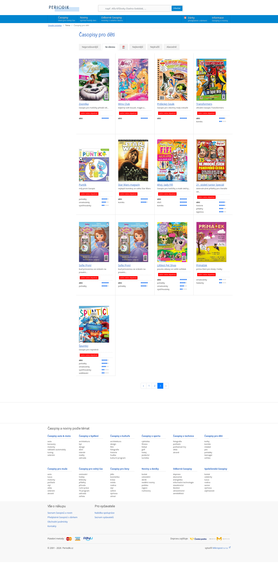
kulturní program (118, 458)
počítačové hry (179, 447)
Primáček (201, 265)
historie (113, 452)
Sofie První (85, 265)
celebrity (208, 476)
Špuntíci (83, 346)
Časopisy (66, 19)
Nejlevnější (137, 46)
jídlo (112, 474)
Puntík (82, 184)
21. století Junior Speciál (210, 184)
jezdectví (145, 455)
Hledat (177, 8)
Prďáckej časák (165, 104)
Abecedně (172, 46)
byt (80, 444)
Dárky (197, 19)
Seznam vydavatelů (104, 517)
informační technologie (183, 482)
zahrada (82, 458)
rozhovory (146, 490)
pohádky (208, 452)
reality (81, 455)
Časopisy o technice (183, 436)
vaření (113, 490)
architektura (84, 441)
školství (176, 488)
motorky (51, 447)
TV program (84, 490)
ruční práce (84, 488)
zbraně (176, 452)
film (112, 447)
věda (175, 449)
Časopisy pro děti (213, 436)
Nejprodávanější (90, 46)
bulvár (144, 474)
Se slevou (110, 46)
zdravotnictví (178, 490)
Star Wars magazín (129, 184)
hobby (82, 476)
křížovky (82, 479)
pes (206, 449)
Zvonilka (84, 104)
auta (50, 441)
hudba (113, 455)
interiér (82, 452)
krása (112, 479)
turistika (145, 458)
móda (112, 482)
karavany (52, 444)
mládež (207, 447)
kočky (206, 441)
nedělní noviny (148, 482)
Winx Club (124, 104)
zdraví (113, 496)
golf (143, 449)
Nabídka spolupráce (105, 512)
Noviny (88, 19)
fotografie (114, 449)
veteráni (51, 455)
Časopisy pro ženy (119, 468)
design (82, 447)
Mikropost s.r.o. (220, 548)
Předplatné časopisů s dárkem (63, 517)
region (144, 488)
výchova (113, 493)
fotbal (144, 447)
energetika (177, 479)
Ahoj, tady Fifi (165, 184)
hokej (144, 452)
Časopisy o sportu (151, 436)
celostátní (146, 476)
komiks (207, 444)
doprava (176, 474)
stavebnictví (178, 485)
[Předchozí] (143, 386)
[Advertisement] (139, 412)
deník (144, 479)
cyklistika (146, 441)
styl (49, 485)
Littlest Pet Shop (166, 265)
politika (145, 485)
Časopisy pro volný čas (91, 468)
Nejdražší (155, 46)
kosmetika (115, 476)
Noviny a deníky (150, 468)
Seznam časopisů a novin (60, 512)
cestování (83, 474)
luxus (50, 476)
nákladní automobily (57, 449)
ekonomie (177, 476)
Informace (220, 19)
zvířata (207, 458)
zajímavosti (209, 490)
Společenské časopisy (215, 468)
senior (207, 485)
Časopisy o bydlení (88, 436)
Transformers (204, 104)
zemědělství (178, 493)
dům (81, 449)
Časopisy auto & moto (59, 436)
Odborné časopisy (112, 19)
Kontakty (52, 526)
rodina (113, 485)
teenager (208, 455)
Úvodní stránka (55, 25)
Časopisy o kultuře (120, 436)
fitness (144, 444)
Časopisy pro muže (58, 468)
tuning (50, 452)
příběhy (82, 482)
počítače (176, 444)
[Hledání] (138, 8)
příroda (82, 485)
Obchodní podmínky (58, 521)
